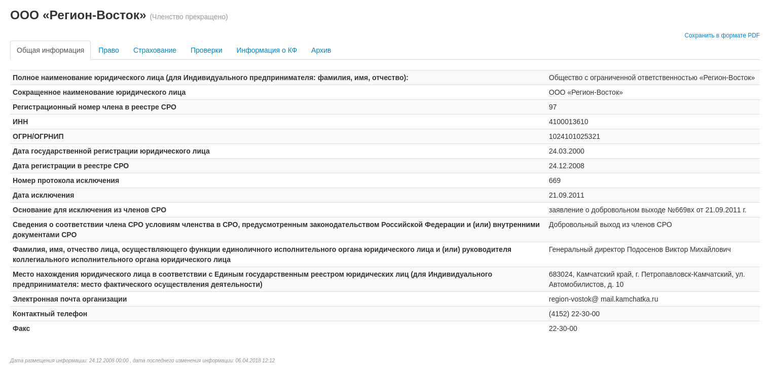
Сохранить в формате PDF (722, 35)
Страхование (154, 50)
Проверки (206, 50)
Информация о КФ (266, 50)
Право (108, 50)
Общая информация (50, 50)
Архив (321, 50)
